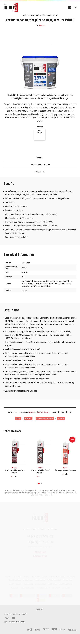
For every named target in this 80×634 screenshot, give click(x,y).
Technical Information (40, 164)
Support (36, 527)
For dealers (52, 527)
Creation (51, 574)
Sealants (55, 15)
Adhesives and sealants (43, 15)
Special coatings (40, 578)
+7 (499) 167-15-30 (40, 540)
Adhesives (11, 582)
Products (31, 15)
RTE (13, 593)
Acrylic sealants (28, 582)
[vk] (7, 618)
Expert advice (15, 585)
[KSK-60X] (40, 451)
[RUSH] (55, 629)
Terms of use (20, 622)
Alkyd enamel (71, 574)
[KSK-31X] (15, 451)
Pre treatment (18, 574)
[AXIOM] (64, 629)
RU (42, 609)
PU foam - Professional (54, 578)
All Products (56, 585)
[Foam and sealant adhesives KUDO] (39, 629)
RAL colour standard (14, 578)
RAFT (41, 593)
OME (41, 597)
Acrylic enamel (60, 574)
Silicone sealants (40, 582)
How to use (40, 171)
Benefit (40, 157)
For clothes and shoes (43, 585)
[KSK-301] (66, 451)
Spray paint (8, 574)
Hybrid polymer (52, 582)
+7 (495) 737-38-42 (40, 534)
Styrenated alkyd (28, 578)
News (43, 527)
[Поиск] (74, 7)
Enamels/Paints (35, 574)
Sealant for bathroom (65, 582)
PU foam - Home (67, 578)
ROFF (67, 593)
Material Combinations (27, 585)
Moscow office (40, 554)
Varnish (44, 574)
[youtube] (13, 618)
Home (24, 15)
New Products (66, 585)
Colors (40, 127)
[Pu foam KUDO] (30, 629)
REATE (54, 593)
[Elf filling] (72, 629)
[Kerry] (47, 629)
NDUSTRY (27, 593)
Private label (40, 550)
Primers (26, 574)
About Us (27, 527)
